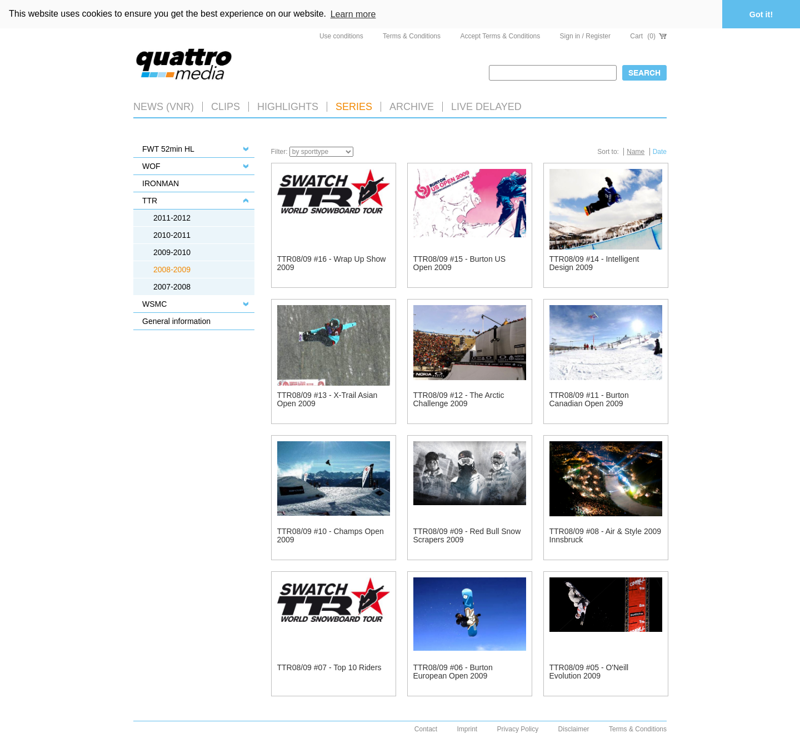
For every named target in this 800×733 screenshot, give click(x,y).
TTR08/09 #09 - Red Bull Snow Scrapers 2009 (467, 535)
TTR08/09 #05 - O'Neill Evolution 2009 (589, 671)
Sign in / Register (585, 36)
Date (660, 152)
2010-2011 (172, 235)
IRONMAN (160, 183)
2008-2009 (172, 269)
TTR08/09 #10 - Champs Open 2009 (330, 535)
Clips (225, 107)
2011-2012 (172, 217)
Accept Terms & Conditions (500, 36)
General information (176, 321)
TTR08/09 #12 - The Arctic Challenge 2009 (458, 399)
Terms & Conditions (412, 36)
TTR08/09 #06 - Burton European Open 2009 (453, 671)
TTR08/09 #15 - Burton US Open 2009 (459, 263)
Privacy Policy (518, 729)
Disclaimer (573, 729)
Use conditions (341, 36)
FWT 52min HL (168, 148)
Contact (425, 729)
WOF (151, 166)
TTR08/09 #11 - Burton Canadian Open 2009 (589, 399)
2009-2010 (172, 252)
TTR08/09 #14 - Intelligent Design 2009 (594, 263)
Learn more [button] (353, 14)
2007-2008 (172, 286)
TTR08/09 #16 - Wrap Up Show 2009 (331, 263)
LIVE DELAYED (486, 107)
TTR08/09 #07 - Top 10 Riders (329, 667)
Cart (648, 36)
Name (635, 152)
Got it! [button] (761, 14)
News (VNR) (163, 107)
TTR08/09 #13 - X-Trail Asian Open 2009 (327, 399)
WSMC (154, 304)
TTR (149, 200)
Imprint (467, 729)
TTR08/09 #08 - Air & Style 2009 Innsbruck (605, 535)
